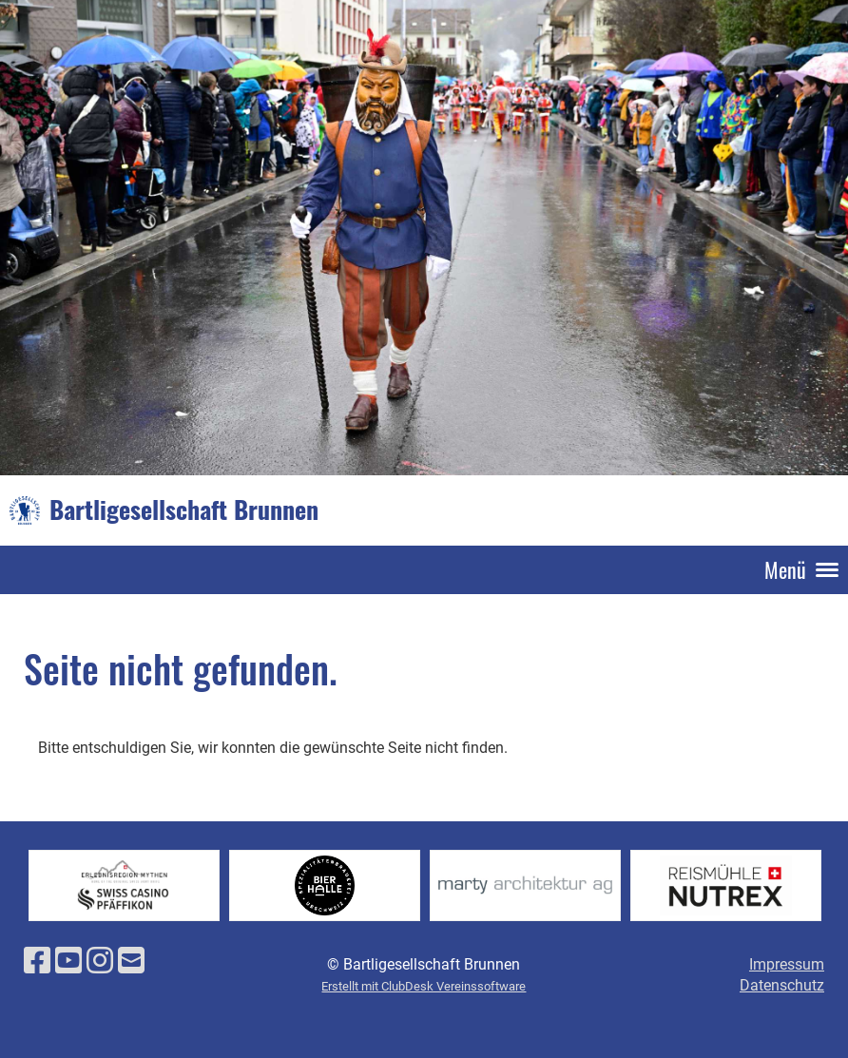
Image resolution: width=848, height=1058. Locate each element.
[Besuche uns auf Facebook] (37, 961)
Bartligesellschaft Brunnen (183, 509)
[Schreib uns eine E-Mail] (131, 961)
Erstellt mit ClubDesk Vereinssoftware (423, 986)
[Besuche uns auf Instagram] (100, 961)
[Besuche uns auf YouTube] (68, 961)
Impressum (786, 964)
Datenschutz (782, 985)
